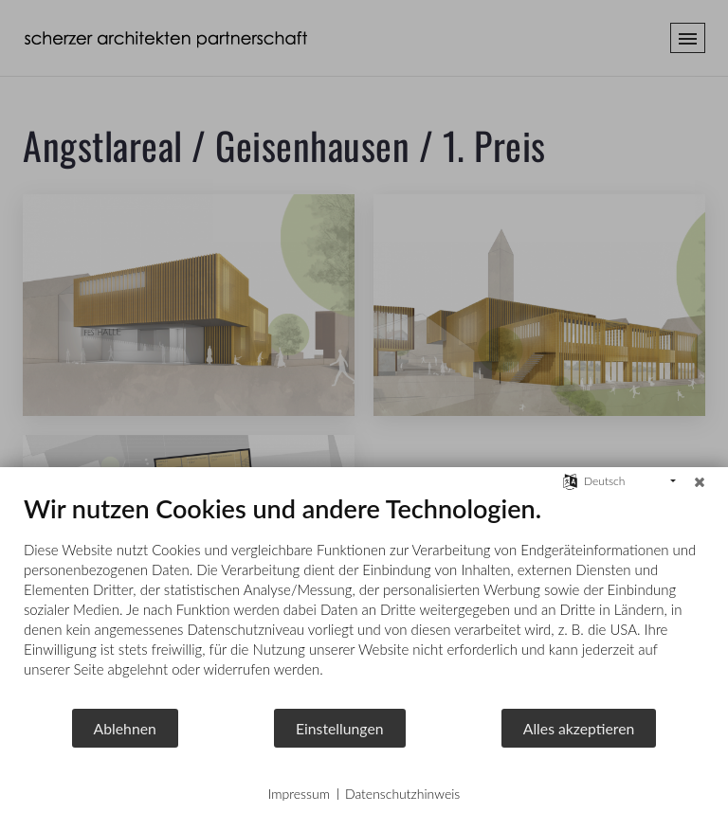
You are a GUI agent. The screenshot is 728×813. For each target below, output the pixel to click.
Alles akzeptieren (579, 728)
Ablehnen (125, 728)
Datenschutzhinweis (402, 794)
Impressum (299, 794)
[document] (364, 600)
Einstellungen (340, 728)
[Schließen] (699, 481)
